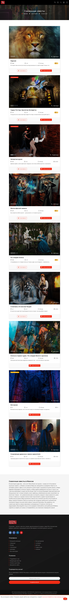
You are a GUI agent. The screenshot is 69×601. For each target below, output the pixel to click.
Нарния (13, 61)
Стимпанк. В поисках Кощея (20, 306)
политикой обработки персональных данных (54, 597)
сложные (38, 549)
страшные (12, 543)
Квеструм (55, 56)
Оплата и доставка (15, 563)
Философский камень (18, 208)
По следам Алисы (17, 257)
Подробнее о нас (14, 559)
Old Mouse (14, 400)
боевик (12, 545)
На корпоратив (40, 541)
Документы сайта (14, 565)
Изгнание (14, 405)
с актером (38, 543)
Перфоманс (54, 155)
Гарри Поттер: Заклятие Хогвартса (23, 110)
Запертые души (16, 159)
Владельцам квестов (15, 561)
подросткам (39, 547)
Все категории (14, 551)
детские (38, 545)
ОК (65, 598)
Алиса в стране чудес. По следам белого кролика (29, 356)
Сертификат (22, 70)
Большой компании (15, 541)
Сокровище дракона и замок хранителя (25, 454)
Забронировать (46, 70)
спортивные (13, 547)
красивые (12, 549)
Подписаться (34, 582)
